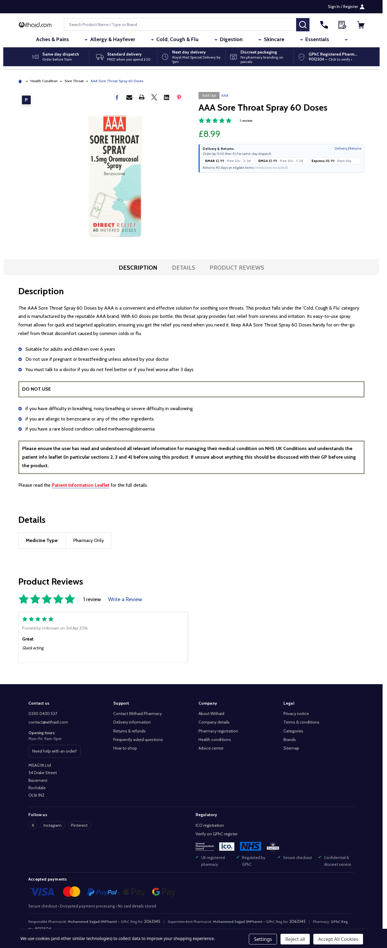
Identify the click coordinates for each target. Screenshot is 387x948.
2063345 (152, 921)
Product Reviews (236, 267)
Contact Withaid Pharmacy (137, 713)
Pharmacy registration (218, 731)
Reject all (295, 939)
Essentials (296, 40)
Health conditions (215, 739)
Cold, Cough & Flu (191, 40)
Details (183, 267)
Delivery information (132, 722)
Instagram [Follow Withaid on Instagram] (52, 825)
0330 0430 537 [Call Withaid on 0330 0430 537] (42, 713)
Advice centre (211, 748)
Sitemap (291, 748)
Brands (289, 739)
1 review (246, 120)
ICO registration (210, 825)
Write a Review (125, 599)
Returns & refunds (129, 731)
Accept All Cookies (338, 939)
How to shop (125, 748)
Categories (293, 731)
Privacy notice (296, 713)
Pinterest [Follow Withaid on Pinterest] (79, 825)
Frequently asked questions (138, 739)
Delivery (341, 148)
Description (138, 267)
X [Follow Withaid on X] (33, 825)
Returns (355, 148)
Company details (214, 722)
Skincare (264, 40)
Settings (263, 939)
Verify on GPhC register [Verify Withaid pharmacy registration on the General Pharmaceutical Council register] (217, 834)
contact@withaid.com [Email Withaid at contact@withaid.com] (48, 722)
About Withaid (211, 713)
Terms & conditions (301, 722)
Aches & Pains (90, 40)
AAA (224, 95)
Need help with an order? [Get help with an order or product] (54, 752)
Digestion (233, 40)
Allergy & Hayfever (138, 40)
